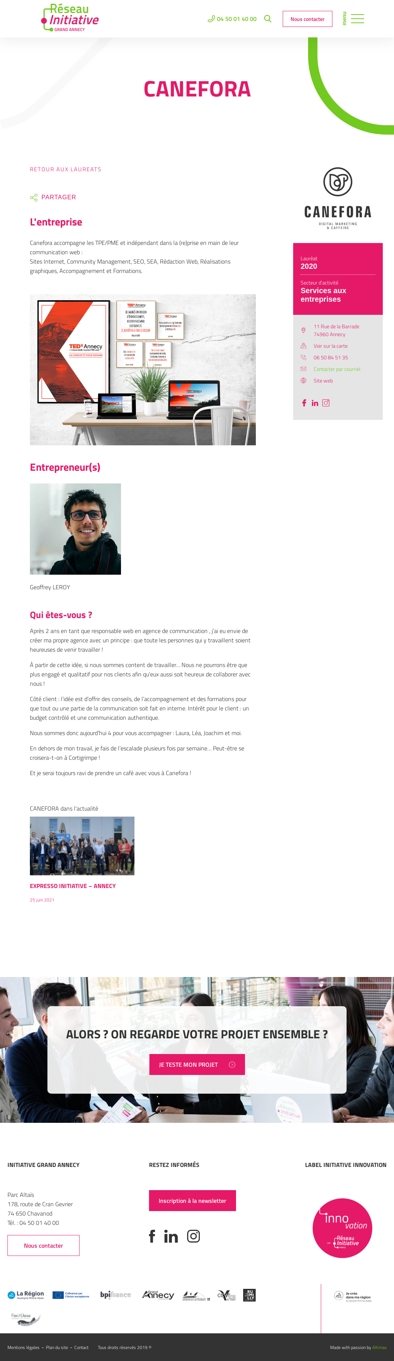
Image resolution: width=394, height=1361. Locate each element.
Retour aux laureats (66, 169)
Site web (323, 380)
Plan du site (57, 1347)
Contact (81, 1347)
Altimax (379, 1347)
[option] (82, 863)
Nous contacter (308, 19)
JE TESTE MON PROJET (197, 1064)
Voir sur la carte (331, 346)
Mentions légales (23, 1347)
